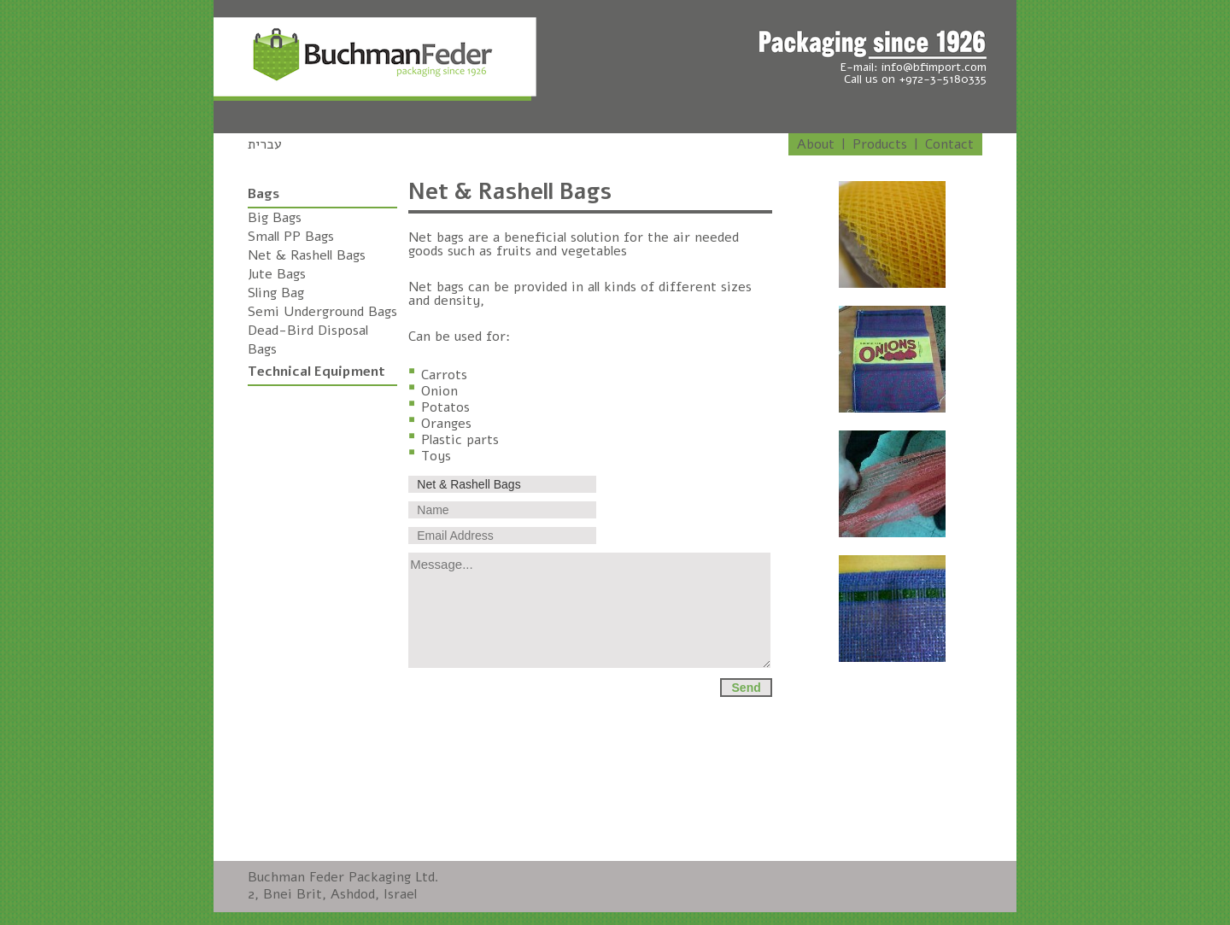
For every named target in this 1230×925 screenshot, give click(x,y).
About (816, 144)
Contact (949, 144)
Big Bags (275, 217)
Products (879, 144)
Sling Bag (276, 293)
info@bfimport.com (934, 67)
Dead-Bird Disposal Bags (308, 340)
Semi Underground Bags (322, 311)
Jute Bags (277, 274)
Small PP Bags (291, 236)
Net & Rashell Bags (307, 255)
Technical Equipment (316, 371)
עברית (265, 144)
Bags (263, 193)
